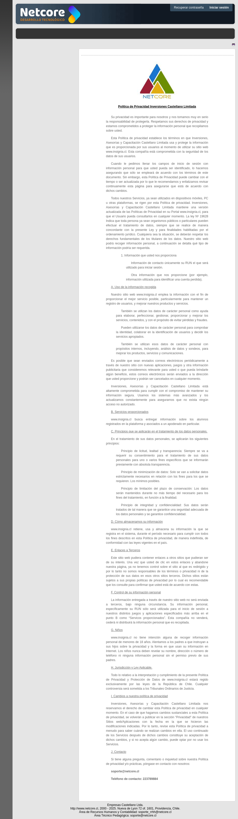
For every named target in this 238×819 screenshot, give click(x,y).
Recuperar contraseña (189, 7)
